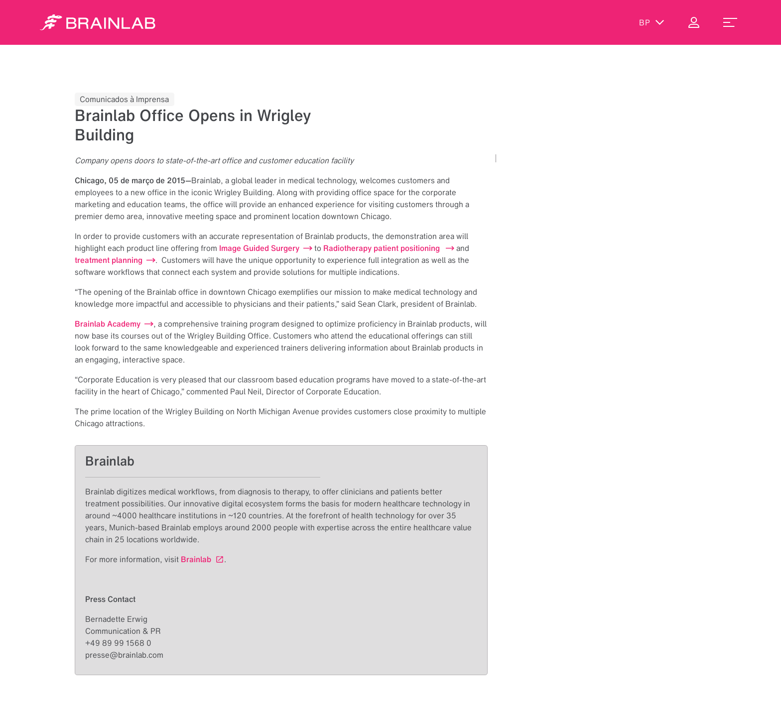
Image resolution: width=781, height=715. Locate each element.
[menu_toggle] (730, 22)
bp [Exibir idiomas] (651, 22)
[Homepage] (97, 22)
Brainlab (196, 559)
